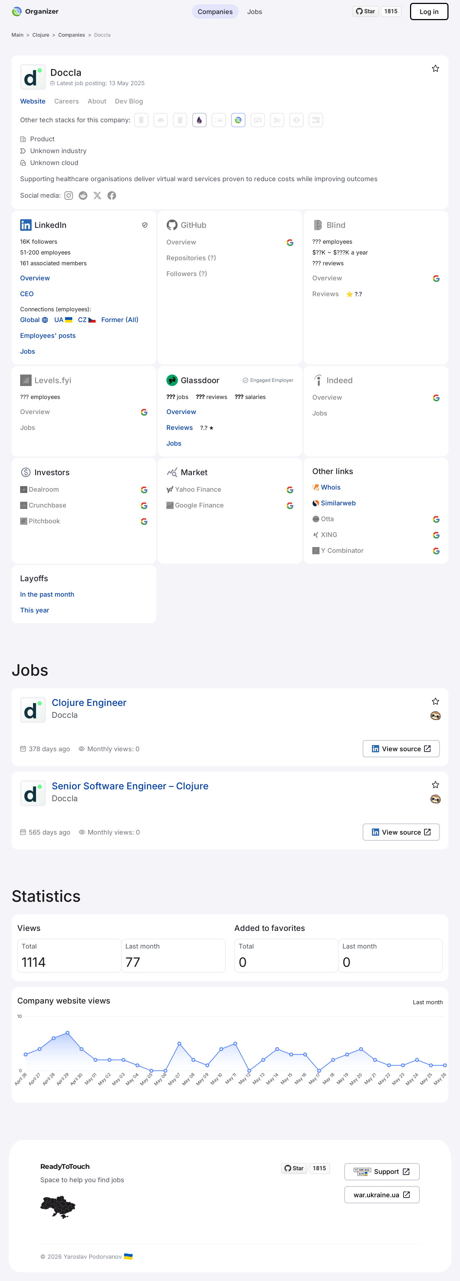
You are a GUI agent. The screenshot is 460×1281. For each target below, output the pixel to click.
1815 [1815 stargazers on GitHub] (390, 11)
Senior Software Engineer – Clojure (130, 785)
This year (34, 610)
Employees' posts (48, 335)
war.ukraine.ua (382, 1194)
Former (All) (120, 319)
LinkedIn (50, 225)
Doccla (65, 715)
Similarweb (338, 503)
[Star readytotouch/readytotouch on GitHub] (366, 11)
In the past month (47, 594)
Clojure (40, 35)
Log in (429, 11)
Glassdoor (200, 380)
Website (33, 101)
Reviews (179, 427)
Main (17, 35)
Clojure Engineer (89, 702)
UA (59, 319)
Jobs (254, 11)
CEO (27, 294)
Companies (215, 11)
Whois (331, 487)
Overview (35, 278)
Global (30, 319)
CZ (82, 319)
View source (401, 749)
